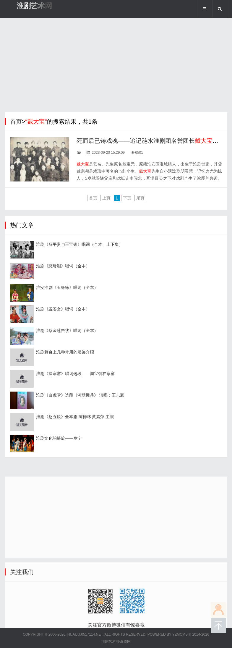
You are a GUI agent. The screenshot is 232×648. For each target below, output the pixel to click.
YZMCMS (180, 634)
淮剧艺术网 (34, 6)
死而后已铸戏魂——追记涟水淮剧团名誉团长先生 (150, 141)
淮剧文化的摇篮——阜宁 (59, 438)
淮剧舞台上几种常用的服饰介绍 (65, 352)
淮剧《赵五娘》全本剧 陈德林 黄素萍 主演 (75, 416)
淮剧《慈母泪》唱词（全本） (63, 266)
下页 (127, 198)
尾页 (140, 198)
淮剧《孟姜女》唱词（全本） (63, 309)
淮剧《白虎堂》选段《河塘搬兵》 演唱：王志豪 (80, 395)
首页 (16, 121)
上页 (106, 198)
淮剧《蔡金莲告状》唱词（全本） (67, 330)
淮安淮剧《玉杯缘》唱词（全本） (67, 287)
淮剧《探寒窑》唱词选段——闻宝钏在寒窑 (75, 373)
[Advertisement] (116, 66)
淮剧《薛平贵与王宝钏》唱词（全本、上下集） (79, 244)
